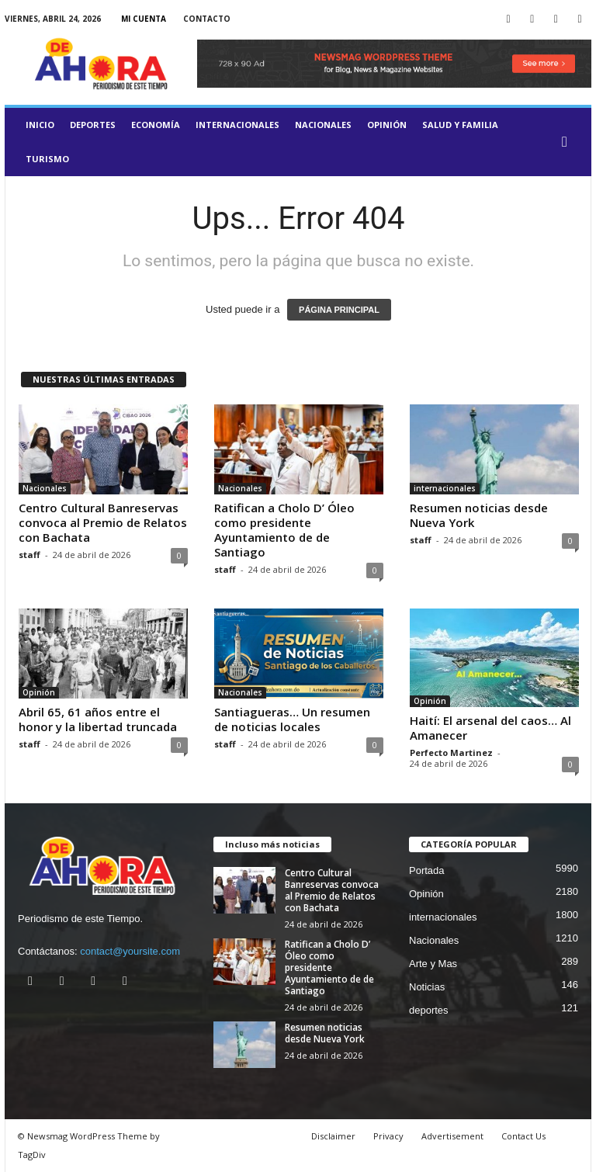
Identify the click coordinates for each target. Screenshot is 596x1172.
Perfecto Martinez (451, 752)
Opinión (387, 124)
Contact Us (523, 1136)
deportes (93, 124)
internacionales (237, 124)
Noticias (427, 987)
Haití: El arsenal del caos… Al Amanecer (490, 728)
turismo (47, 159)
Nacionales (323, 124)
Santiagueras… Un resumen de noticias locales (292, 719)
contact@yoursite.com (130, 951)
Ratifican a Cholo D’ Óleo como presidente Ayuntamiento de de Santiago (284, 530)
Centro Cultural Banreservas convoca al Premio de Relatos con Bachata (103, 522)
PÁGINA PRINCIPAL (339, 309)
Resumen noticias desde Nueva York (479, 515)
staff (29, 554)
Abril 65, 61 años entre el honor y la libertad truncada (98, 719)
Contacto (206, 18)
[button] (568, 142)
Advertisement (452, 1136)
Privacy (388, 1136)
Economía (155, 124)
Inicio (40, 124)
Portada (427, 870)
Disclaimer (333, 1136)
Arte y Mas (433, 963)
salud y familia (460, 124)
